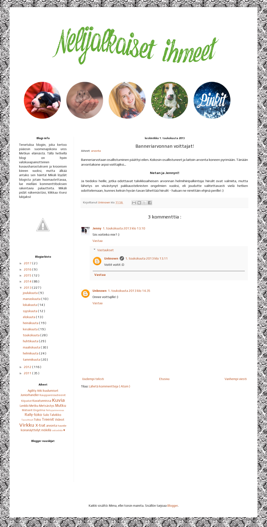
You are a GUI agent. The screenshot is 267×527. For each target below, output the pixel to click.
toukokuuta (31, 335)
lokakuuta (30, 305)
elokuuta (29, 317)
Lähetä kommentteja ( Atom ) (109, 386)
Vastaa (97, 241)
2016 (28, 269)
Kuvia (58, 400)
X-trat (41, 425)
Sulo (46, 415)
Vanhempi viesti (236, 379)
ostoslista (57, 430)
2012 (28, 367)
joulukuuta (30, 293)
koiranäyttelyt (31, 430)
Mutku (60, 405)
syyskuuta (30, 311)
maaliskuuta (32, 347)
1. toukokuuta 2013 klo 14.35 (129, 291)
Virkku (27, 425)
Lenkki (24, 405)
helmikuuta (31, 353)
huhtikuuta (31, 341)
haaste (62, 425)
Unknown (111, 258)
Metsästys (47, 405)
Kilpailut (26, 400)
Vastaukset (105, 250)
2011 (28, 373)
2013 (28, 287)
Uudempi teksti (93, 379)
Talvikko (55, 415)
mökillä (46, 430)
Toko (38, 419)
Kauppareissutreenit (53, 395)
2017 (28, 263)
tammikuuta (32, 359)
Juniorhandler (30, 395)
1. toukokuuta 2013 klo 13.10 (124, 228)
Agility (32, 390)
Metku (34, 405)
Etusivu (164, 379)
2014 (28, 281)
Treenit (48, 419)
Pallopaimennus (55, 410)
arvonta (96, 150)
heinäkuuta (31, 323)
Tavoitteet (27, 419)
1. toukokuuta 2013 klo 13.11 (146, 258)
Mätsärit (27, 410)
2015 (28, 275)
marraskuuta (32, 299)
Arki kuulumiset (47, 390)
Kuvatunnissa (42, 400)
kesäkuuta (30, 329)
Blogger (172, 505)
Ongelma (39, 410)
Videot (59, 419)
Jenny (96, 228)
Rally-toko (34, 414)
